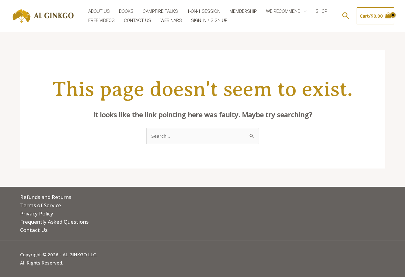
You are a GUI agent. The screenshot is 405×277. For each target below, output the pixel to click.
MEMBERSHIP (243, 11)
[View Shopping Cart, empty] (375, 16)
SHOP (321, 11)
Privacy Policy (36, 213)
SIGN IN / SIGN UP (209, 20)
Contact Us (33, 229)
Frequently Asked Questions (54, 221)
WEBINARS (171, 20)
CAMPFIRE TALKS (160, 11)
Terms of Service (40, 205)
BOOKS (126, 11)
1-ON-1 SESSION (203, 11)
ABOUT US (99, 11)
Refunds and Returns (45, 197)
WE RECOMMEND (283, 11)
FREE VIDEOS (101, 20)
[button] (346, 15)
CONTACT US (137, 20)
